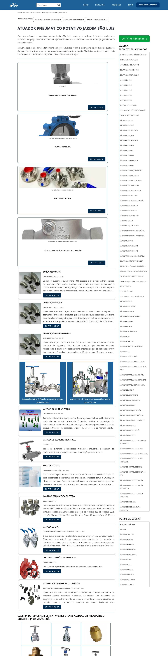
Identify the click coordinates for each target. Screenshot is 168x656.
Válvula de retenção (127, 550)
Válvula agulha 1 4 (127, 136)
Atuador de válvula (127, 525)
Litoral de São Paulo (96, 625)
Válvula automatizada (128, 332)
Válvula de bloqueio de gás (130, 411)
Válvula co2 (124, 352)
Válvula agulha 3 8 (127, 166)
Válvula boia (125, 337)
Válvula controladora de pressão (133, 381)
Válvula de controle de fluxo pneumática (48, 19)
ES (40, 601)
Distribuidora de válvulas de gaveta (133, 272)
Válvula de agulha (127, 391)
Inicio (140, 653)
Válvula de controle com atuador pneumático (133, 442)
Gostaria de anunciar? (148, 5)
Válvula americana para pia (130, 317)
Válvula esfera (125, 560)
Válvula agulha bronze (129, 196)
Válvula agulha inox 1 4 (129, 206)
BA (73, 601)
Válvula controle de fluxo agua (132, 386)
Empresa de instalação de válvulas (133, 56)
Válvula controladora (128, 357)
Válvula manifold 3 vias (129, 252)
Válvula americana (127, 312)
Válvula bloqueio (126, 222)
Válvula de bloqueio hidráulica (132, 416)
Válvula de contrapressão (130, 431)
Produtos (100, 5)
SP (46, 601)
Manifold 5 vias (125, 96)
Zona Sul (57, 625)
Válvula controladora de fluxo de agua (133, 369)
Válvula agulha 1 (126, 121)
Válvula (123, 530)
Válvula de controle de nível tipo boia (132, 474)
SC (56, 601)
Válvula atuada (126, 327)
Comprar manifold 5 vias (129, 71)
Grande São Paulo (80, 625)
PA (99, 601)
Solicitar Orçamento (134, 39)
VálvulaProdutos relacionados (133, 48)
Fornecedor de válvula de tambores (133, 282)
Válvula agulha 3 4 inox (129, 161)
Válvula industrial (127, 575)
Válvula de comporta (128, 426)
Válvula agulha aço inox (129, 176)
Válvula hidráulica (127, 570)
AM (93, 601)
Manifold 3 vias (125, 86)
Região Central (23, 625)
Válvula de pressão (127, 545)
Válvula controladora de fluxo (132, 362)
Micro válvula (125, 287)
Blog (130, 5)
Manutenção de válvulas (129, 66)
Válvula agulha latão (128, 211)
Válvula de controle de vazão (131, 481)
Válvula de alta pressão (129, 396)
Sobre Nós (116, 5)
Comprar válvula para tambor (131, 262)
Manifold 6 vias (125, 101)
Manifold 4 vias (125, 91)
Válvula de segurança (128, 555)
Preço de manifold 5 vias (129, 116)
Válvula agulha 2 (126, 151)
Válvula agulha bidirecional (131, 191)
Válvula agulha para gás (129, 216)
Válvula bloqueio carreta (130, 227)
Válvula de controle (128, 436)
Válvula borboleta (127, 342)
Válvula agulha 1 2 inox (129, 131)
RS (62, 601)
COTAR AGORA (30, 107)
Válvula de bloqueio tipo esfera (132, 237)
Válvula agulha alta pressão (131, 181)
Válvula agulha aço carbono (131, 171)
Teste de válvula (126, 292)
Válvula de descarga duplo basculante (130, 509)
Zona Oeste (47, 625)
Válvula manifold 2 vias (129, 247)
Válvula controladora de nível (132, 376)
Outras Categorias (130, 519)
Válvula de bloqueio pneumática (132, 232)
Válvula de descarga (127, 503)
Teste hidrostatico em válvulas (132, 297)
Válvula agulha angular (129, 186)
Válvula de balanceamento (130, 401)
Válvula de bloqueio (127, 406)
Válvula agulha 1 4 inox (129, 141)
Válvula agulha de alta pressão (132, 201)
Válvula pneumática (127, 580)
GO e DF (85, 601)
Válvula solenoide (127, 585)
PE (67, 601)
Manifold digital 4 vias (128, 106)
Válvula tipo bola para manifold (132, 257)
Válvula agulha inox (127, 307)
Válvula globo (125, 565)
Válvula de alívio (126, 540)
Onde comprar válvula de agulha (132, 111)
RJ (29, 601)
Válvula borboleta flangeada (131, 347)
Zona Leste (67, 625)
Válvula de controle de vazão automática (131, 487)
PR (51, 601)
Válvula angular (126, 322)
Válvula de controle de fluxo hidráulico (131, 461)
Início (85, 5)
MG (35, 601)
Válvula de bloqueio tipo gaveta (132, 421)
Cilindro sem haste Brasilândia (74, 19)
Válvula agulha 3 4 (127, 156)
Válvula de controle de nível (131, 468)
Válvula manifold (126, 242)
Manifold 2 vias (125, 81)
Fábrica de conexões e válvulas (131, 277)
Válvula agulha (126, 302)
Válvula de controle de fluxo (131, 449)
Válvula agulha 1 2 (127, 126)
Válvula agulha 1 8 (127, 146)
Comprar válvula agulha (129, 76)
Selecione (22, 601)
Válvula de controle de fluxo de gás (134, 454)
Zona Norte (35, 625)
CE (78, 601)
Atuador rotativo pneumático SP (97, 19)
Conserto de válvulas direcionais (132, 267)
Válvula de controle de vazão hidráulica (131, 496)
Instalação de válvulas (128, 61)
